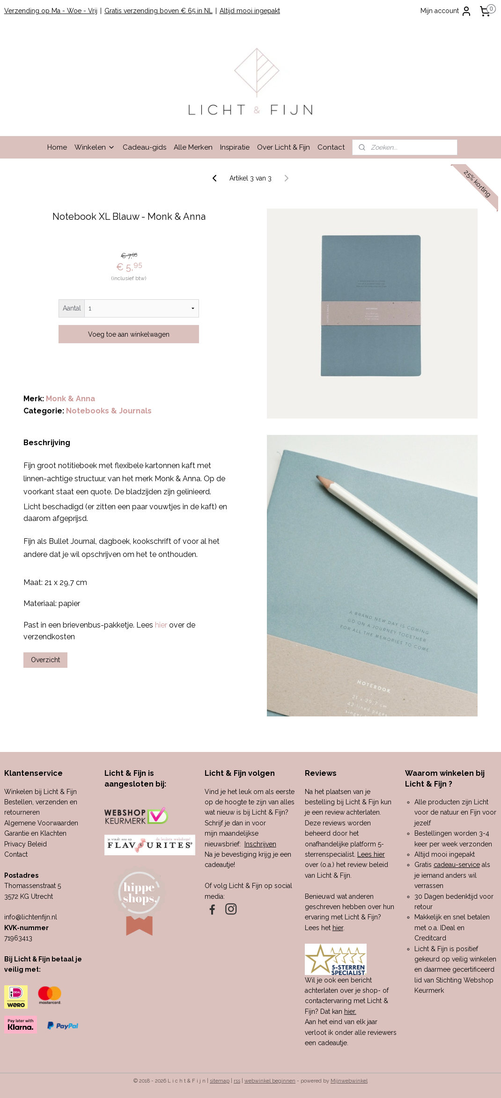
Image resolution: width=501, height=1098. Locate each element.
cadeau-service (457, 864)
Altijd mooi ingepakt (250, 10)
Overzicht (45, 660)
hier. (350, 1011)
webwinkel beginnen (269, 1081)
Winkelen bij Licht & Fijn (40, 791)
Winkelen (94, 147)
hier (337, 928)
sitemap (219, 1081)
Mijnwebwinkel (349, 1081)
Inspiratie (235, 147)
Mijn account (446, 11)
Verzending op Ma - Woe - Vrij (50, 10)
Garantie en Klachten (35, 833)
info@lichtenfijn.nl (30, 917)
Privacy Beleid (25, 844)
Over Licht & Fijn (283, 147)
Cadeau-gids (144, 147)
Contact (331, 147)
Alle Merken (193, 147)
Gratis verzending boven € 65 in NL (158, 10)
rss (237, 1081)
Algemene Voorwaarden (41, 823)
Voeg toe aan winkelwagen (128, 334)
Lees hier (371, 854)
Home (57, 147)
